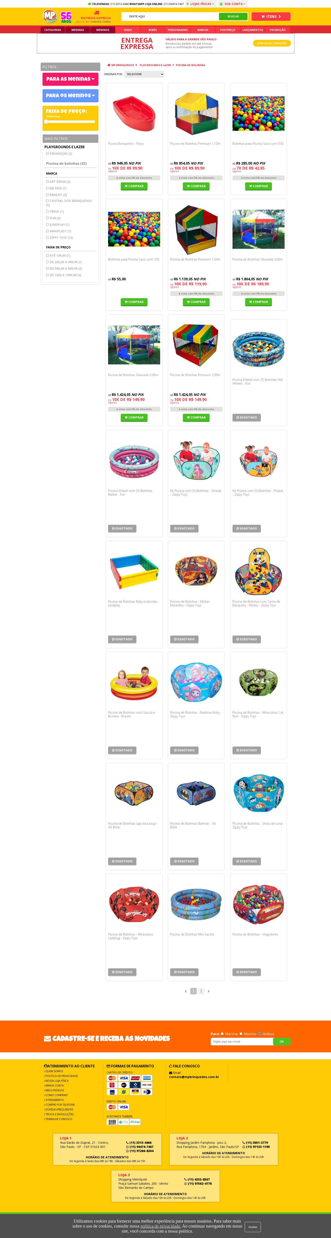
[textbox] (170, 16)
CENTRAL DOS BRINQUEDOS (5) (69, 203)
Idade (128, 30)
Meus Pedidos (54, 1090)
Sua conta (232, 4)
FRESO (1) (57, 211)
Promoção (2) (61, 153)
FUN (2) (55, 218)
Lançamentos (253, 30)
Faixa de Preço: (66, 111)
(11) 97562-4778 (198, 1183)
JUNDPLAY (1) (60, 224)
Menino (248, 1033)
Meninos (102, 30)
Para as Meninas (69, 79)
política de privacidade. (159, 1226)
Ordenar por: (113, 74)
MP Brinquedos (122, 65)
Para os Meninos (69, 96)
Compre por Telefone (60, 1105)
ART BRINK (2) (60, 182)
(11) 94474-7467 (174, 4)
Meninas (77, 30)
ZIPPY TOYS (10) (61, 237)
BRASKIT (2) (58, 195)
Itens (271, 16)
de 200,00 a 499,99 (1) (66, 262)
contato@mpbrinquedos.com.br (194, 1077)
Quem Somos (54, 1071)
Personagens (178, 30)
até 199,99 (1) (60, 255)
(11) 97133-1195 (256, 1147)
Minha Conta (54, 1085)
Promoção (278, 30)
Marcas (202, 30)
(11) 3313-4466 (138, 1142)
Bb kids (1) (58, 188)
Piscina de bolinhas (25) (66, 163)
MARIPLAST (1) (60, 231)
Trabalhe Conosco (58, 1119)
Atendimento (54, 1100)
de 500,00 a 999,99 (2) (66, 268)
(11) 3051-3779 (255, 1142)
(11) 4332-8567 (197, 1179)
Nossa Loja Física (57, 1081)
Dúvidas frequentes (59, 1109)
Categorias (52, 30)
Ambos (266, 1033)
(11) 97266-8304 (139, 1151)
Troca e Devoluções (59, 1114)
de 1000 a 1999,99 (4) (65, 275)
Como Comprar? (56, 1095)
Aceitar (253, 1226)
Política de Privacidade (61, 1076)
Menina (229, 1033)
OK (282, 1041)
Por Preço (227, 30)
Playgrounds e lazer (64, 147)
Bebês (153, 30)
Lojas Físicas (200, 4)
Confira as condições (272, 43)
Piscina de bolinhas (190, 65)
